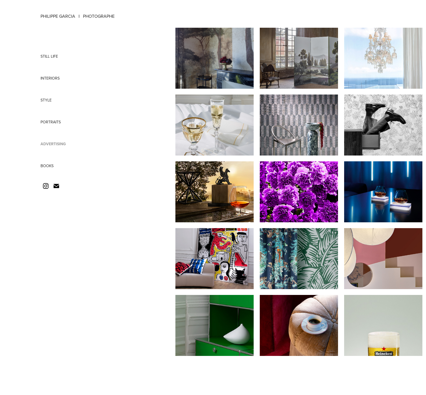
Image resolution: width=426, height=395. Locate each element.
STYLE (46, 100)
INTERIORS (50, 78)
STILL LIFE (49, 56)
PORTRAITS (51, 122)
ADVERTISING (53, 144)
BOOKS (47, 166)
